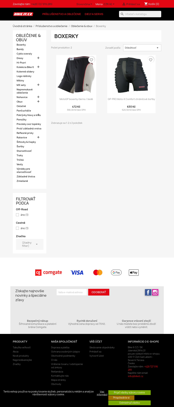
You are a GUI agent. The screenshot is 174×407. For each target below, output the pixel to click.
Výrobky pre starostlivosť (24, 170)
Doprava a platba (60, 347)
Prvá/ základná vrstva (29, 128)
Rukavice (22, 137)
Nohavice (22, 97)
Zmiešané (22, 181)
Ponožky (21, 119)
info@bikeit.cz (135, 376)
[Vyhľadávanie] (140, 14)
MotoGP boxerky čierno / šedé (76, 99)
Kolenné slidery (25, 71)
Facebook (148, 292)
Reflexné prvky (25, 133)
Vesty (20, 164)
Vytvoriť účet (96, 355)
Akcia (15, 351)
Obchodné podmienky (63, 355)
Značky (17, 364)
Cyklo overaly (24, 53)
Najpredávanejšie (22, 359)
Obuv (20, 101)
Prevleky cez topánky (29, 124)
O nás (54, 359)
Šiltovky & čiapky (26, 142)
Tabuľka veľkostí (22, 347)
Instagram (155, 292)
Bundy (20, 49)
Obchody (56, 384)
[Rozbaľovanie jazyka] (84, 4)
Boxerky (21, 44)
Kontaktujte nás (60, 375)
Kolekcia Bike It (25, 67)
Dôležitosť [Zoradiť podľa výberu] (142, 48)
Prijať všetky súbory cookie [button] (129, 392)
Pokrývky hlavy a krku (29, 115)
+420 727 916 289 (41, 4)
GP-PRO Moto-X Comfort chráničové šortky (131, 99)
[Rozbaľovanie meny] (110, 4)
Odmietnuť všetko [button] (129, 402)
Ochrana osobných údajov (65, 351)
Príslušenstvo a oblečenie (61, 14)
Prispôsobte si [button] (121, 397)
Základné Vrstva (26, 176)
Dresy (20, 58)
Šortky (20, 146)
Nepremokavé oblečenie (25, 91)
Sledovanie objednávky (102, 347)
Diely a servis (94, 14)
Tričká (20, 160)
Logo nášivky (24, 76)
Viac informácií (102, 393)
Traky (20, 155)
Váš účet (95, 341)
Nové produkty (21, 355)
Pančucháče (24, 110)
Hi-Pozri (21, 62)
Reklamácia (57, 371)
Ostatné (21, 106)
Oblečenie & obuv (28, 38)
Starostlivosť (24, 151)
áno (25, 215)
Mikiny (20, 80)
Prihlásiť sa (95, 351)
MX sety (21, 85)
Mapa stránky (58, 379)
